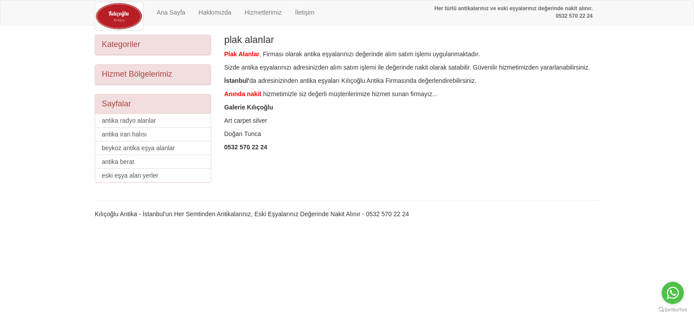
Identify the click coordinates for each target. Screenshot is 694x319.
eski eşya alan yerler (130, 175)
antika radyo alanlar (129, 120)
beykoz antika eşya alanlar (138, 148)
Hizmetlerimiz (263, 12)
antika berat (118, 161)
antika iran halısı (124, 134)
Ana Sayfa (171, 12)
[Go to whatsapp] (673, 293)
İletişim (305, 12)
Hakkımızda (215, 12)
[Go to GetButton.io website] (673, 310)
